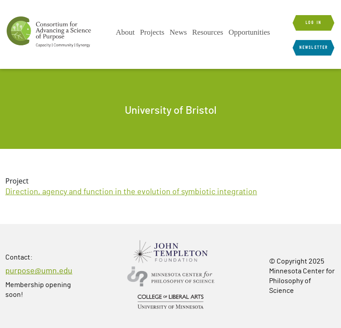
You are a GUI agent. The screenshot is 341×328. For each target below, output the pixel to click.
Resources (207, 32)
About (125, 32)
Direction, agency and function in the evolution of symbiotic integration (131, 192)
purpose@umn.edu (38, 271)
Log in (313, 22)
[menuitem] (125, 32)
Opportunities (249, 32)
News (178, 32)
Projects (152, 32)
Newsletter (313, 47)
